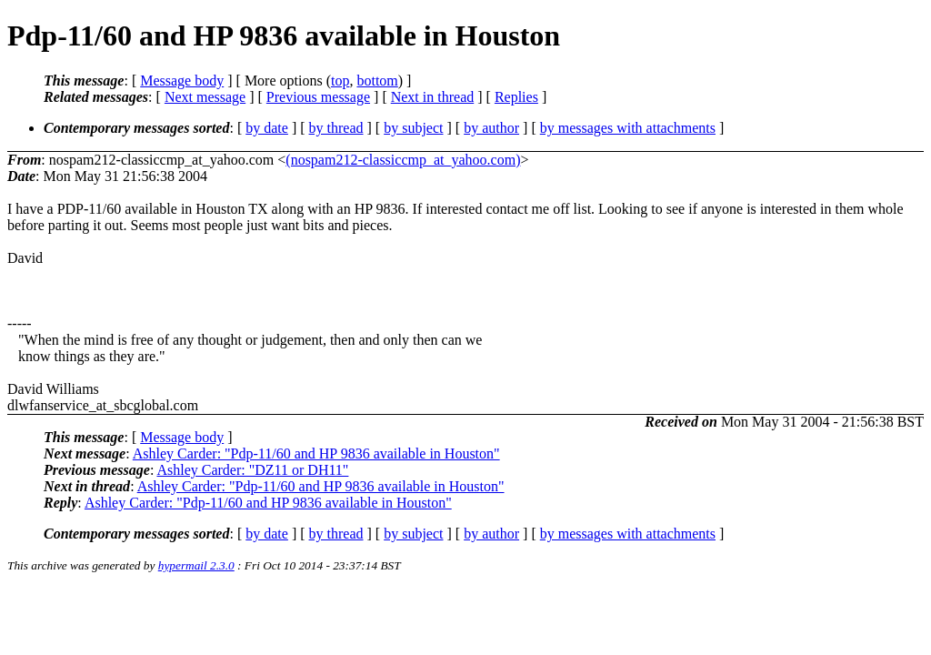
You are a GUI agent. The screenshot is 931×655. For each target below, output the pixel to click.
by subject (413, 128)
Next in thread (433, 97)
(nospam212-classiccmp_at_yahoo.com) (402, 159)
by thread (336, 128)
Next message (205, 97)
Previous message (318, 97)
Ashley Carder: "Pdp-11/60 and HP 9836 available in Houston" (316, 453)
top (340, 80)
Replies (516, 97)
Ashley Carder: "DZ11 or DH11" (252, 470)
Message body (182, 80)
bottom (376, 80)
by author (491, 128)
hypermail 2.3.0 (196, 565)
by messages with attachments (628, 128)
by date (266, 128)
